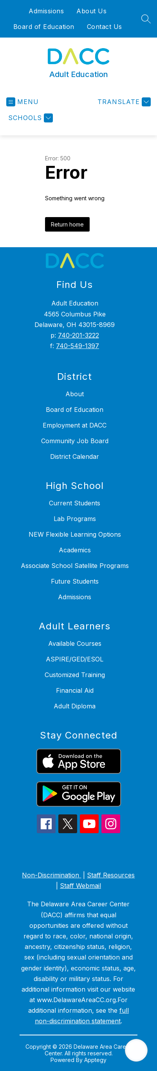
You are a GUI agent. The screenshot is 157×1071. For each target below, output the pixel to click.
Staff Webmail (80, 886)
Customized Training (75, 675)
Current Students (74, 503)
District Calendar (74, 456)
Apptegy (95, 1060)
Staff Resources (111, 875)
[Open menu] (22, 102)
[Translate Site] (123, 102)
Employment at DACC (74, 425)
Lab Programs (75, 519)
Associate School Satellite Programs (75, 566)
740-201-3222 (78, 335)
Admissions (46, 11)
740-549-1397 (77, 346)
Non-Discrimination (51, 875)
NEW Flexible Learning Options (75, 534)
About (74, 394)
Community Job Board (74, 441)
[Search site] (146, 18)
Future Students (75, 581)
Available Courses (74, 643)
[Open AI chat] (136, 1050)
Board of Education (43, 27)
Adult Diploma (75, 706)
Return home (67, 224)
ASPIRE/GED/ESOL (74, 659)
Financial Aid (75, 690)
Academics (75, 550)
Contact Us (104, 27)
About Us (91, 11)
